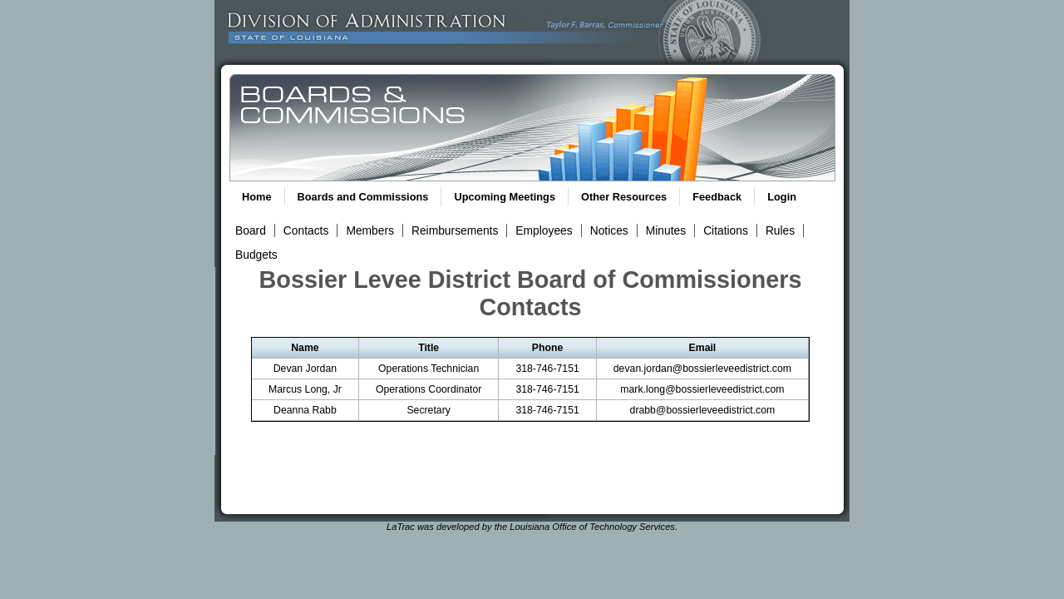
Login (781, 197)
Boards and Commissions (363, 197)
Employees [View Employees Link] (543, 230)
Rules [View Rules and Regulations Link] (780, 230)
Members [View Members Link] (370, 230)
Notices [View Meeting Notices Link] (609, 230)
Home (257, 197)
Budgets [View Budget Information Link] (256, 254)
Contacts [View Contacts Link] (306, 230)
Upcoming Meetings (504, 197)
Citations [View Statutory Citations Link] (725, 230)
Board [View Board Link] (250, 230)
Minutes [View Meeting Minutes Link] (666, 230)
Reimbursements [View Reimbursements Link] (454, 230)
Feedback (716, 197)
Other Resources (624, 197)
